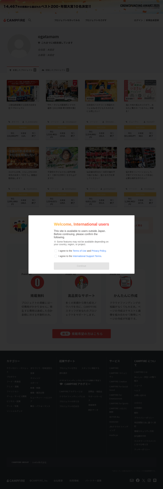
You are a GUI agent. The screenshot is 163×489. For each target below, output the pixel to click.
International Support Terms (87, 256)
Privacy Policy (99, 250)
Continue (81, 266)
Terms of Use (79, 250)
